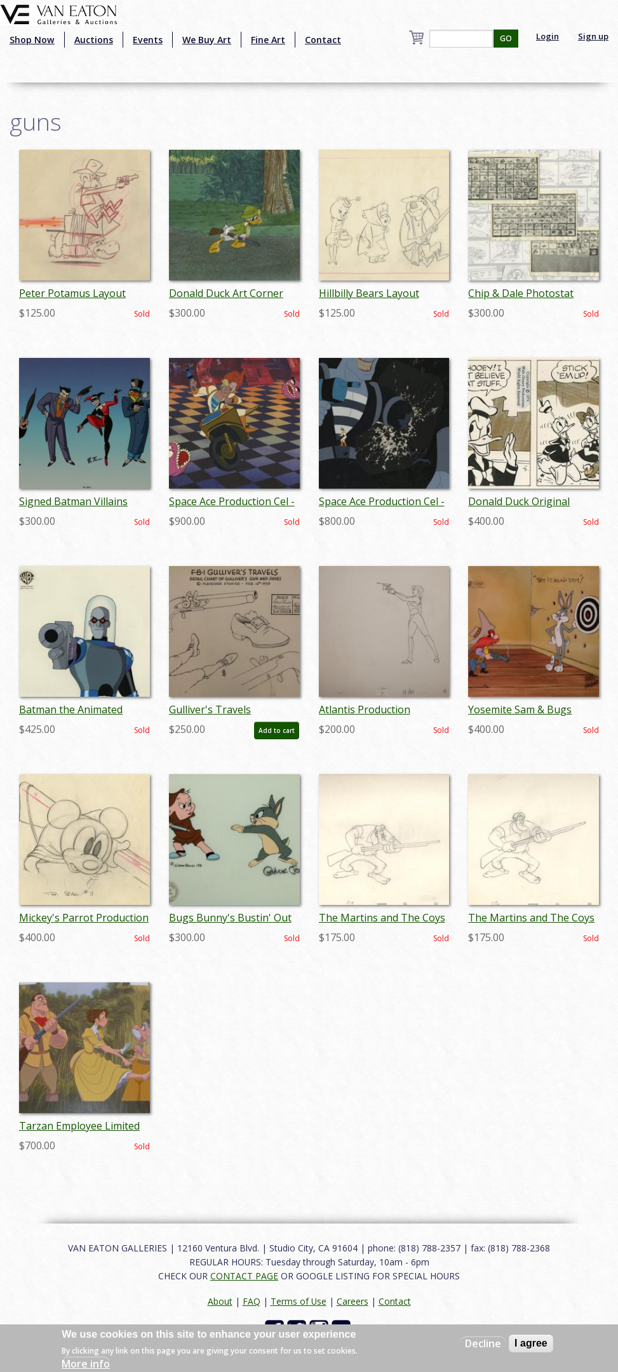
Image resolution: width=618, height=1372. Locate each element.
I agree (530, 1343)
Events (148, 40)
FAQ (251, 1301)
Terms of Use (298, 1301)
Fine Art (268, 40)
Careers (352, 1301)
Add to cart (277, 730)
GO (506, 38)
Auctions (93, 40)
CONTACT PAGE (244, 1276)
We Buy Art (206, 40)
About (220, 1301)
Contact (323, 40)
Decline (483, 1343)
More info (86, 1364)
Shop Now (32, 40)
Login (547, 36)
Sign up (593, 36)
